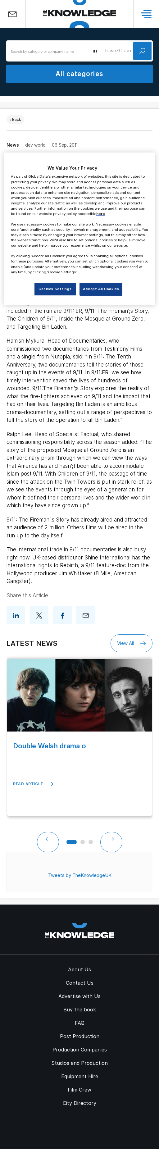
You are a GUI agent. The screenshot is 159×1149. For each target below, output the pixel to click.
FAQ (79, 1023)
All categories (79, 74)
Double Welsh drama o (49, 746)
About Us (79, 969)
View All (131, 643)
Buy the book (79, 1009)
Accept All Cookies (101, 289)
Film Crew (79, 1090)
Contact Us (79, 983)
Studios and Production (79, 1063)
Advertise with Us (79, 996)
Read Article (33, 784)
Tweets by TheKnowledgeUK (79, 875)
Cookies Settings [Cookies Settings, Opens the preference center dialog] (55, 289)
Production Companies (79, 1049)
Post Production (79, 1036)
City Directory (79, 1103)
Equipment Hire (79, 1076)
